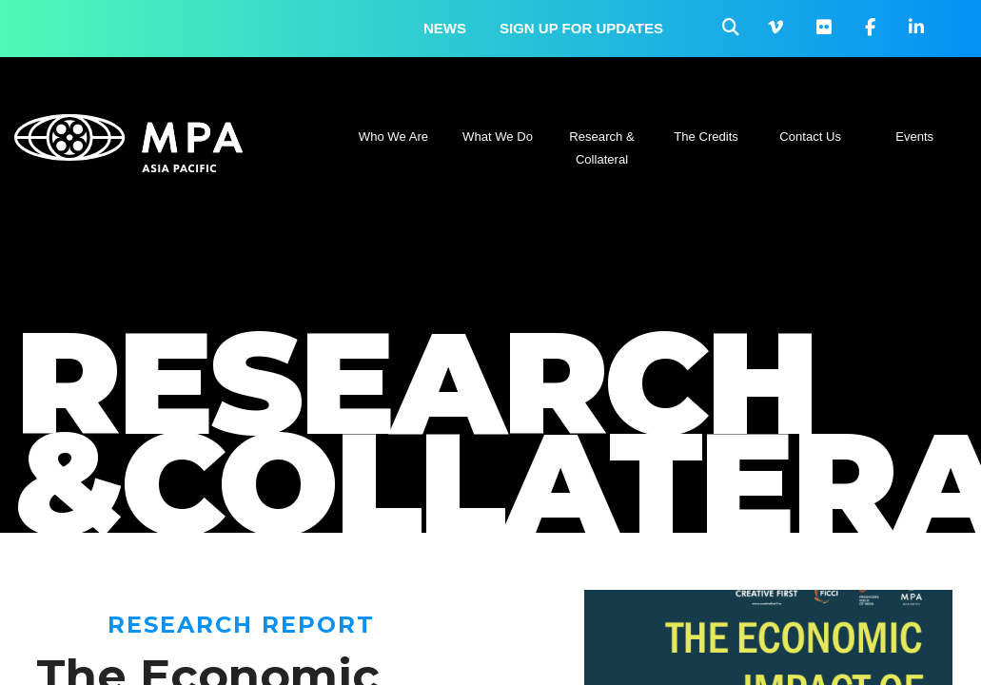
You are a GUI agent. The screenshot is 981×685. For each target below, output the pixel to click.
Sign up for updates (581, 28)
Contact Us (810, 136)
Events (914, 136)
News (444, 28)
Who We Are (393, 136)
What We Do (497, 136)
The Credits (706, 136)
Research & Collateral (601, 147)
